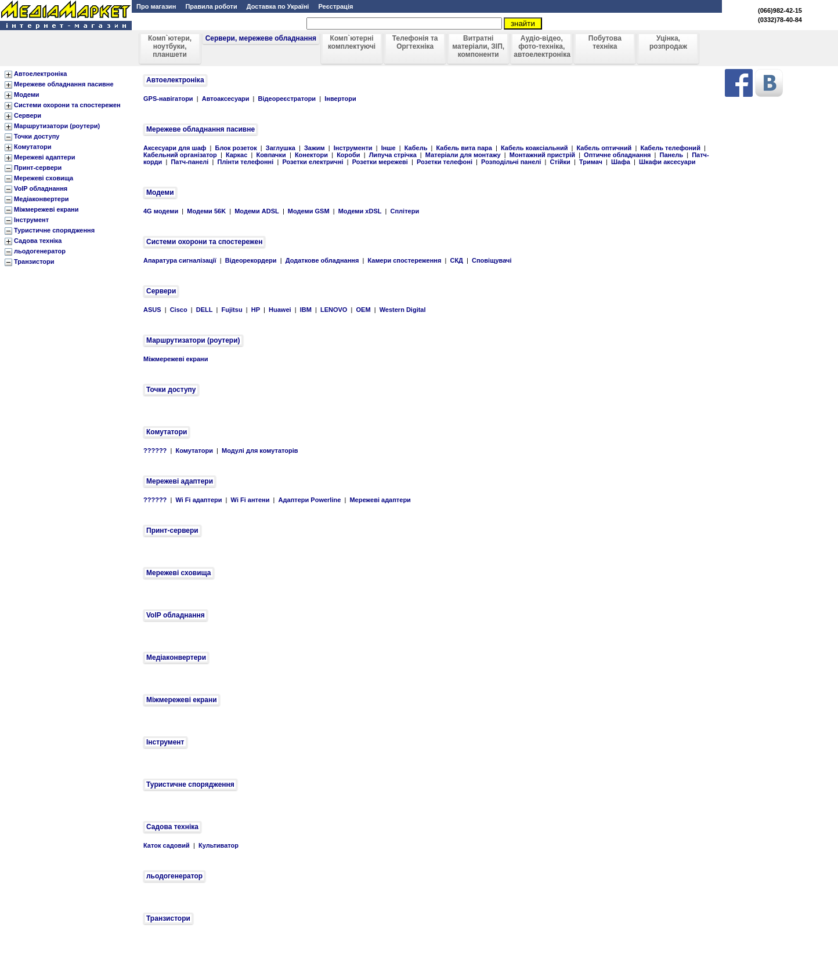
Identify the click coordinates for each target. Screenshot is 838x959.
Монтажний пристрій (542, 154)
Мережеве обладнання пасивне (64, 84)
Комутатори (32, 146)
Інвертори (340, 98)
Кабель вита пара (464, 147)
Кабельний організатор (180, 154)
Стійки (560, 161)
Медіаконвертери (41, 198)
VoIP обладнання (40, 188)
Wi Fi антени (250, 499)
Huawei (280, 309)
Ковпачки (271, 154)
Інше (388, 147)
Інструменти (353, 147)
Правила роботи (210, 6)
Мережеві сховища (43, 178)
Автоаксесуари (226, 98)
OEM (363, 309)
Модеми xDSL (360, 211)
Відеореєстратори (287, 98)
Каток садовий (166, 845)
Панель (672, 154)
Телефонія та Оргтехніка (415, 42)
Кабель (416, 147)
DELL (204, 309)
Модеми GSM (309, 211)
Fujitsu (232, 309)
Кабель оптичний (604, 147)
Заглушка (280, 147)
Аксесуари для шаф (175, 147)
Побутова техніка (605, 42)
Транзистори (34, 261)
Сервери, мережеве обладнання (260, 38)
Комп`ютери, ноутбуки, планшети (170, 46)
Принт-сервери (38, 167)
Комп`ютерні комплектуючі (351, 42)
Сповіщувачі (491, 260)
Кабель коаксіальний (534, 147)
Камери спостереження (404, 260)
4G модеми (160, 211)
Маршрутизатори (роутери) (57, 125)
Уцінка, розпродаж (668, 42)
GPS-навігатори (168, 98)
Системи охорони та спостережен (67, 104)
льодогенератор (40, 251)
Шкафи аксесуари (667, 161)
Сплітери (405, 211)
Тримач (590, 161)
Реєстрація (336, 6)
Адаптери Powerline (310, 499)
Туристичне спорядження (54, 230)
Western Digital (403, 309)
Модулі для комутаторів (260, 450)
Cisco (178, 309)
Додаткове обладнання (322, 260)
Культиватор (218, 845)
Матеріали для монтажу (463, 154)
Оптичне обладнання (617, 154)
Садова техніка (38, 240)
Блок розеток (236, 147)
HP (255, 309)
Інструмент (31, 219)
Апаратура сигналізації (179, 260)
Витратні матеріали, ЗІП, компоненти (478, 46)
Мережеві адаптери (44, 157)
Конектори (311, 154)
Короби (348, 154)
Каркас (236, 154)
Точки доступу (36, 136)
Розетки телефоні (444, 161)
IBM (306, 309)
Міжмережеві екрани (46, 209)
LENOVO (333, 309)
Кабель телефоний (670, 147)
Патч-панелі (189, 161)
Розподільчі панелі (511, 161)
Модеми (26, 94)
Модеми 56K (206, 211)
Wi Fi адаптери (198, 499)
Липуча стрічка (393, 154)
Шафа (620, 161)
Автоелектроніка (40, 73)
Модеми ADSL (256, 211)
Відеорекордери (251, 260)
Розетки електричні (312, 161)
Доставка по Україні (277, 6)
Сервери (27, 115)
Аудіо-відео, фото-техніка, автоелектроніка (542, 46)
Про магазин (156, 6)
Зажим (314, 147)
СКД (456, 260)
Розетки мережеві (380, 161)
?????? (155, 450)
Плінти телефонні (246, 161)
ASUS (152, 309)
